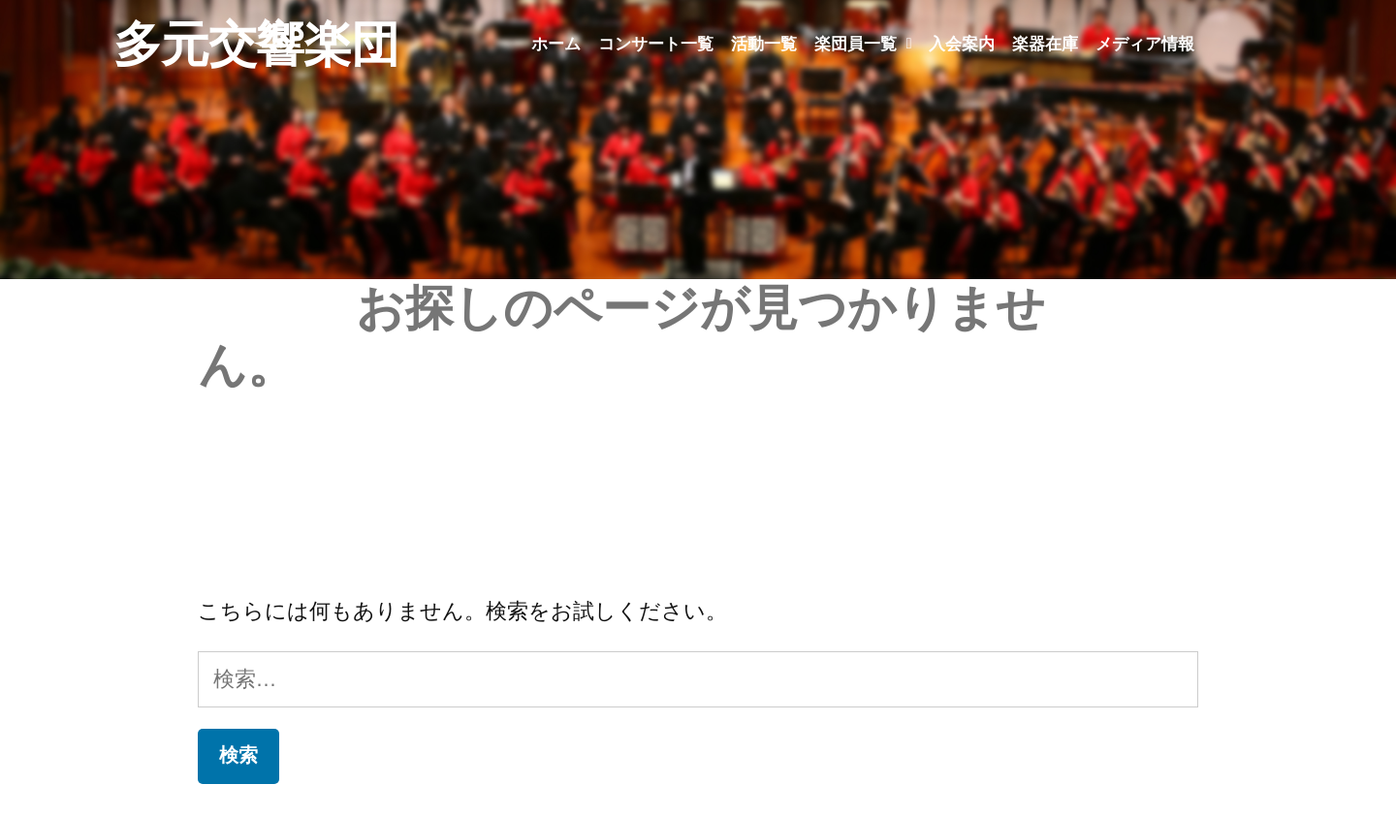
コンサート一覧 (656, 43)
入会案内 (962, 43)
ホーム (556, 43)
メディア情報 (1144, 43)
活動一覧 (764, 43)
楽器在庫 (1045, 43)
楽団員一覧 (863, 43)
